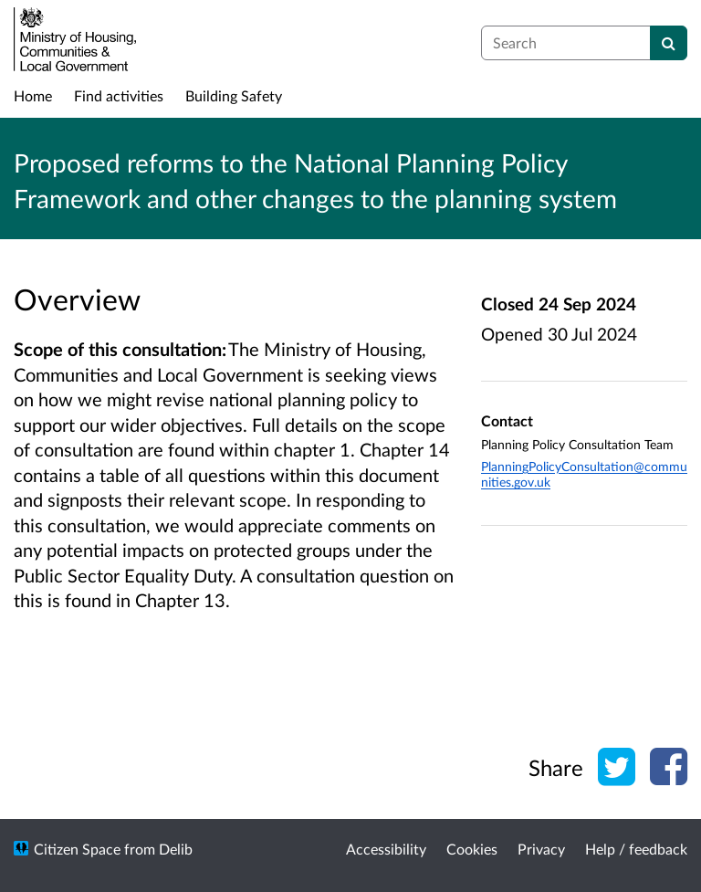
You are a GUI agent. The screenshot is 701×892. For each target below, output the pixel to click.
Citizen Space (77, 848)
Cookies (471, 848)
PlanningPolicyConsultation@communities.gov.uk (584, 474)
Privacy (541, 848)
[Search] (668, 43)
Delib (176, 848)
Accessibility (386, 848)
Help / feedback (636, 848)
